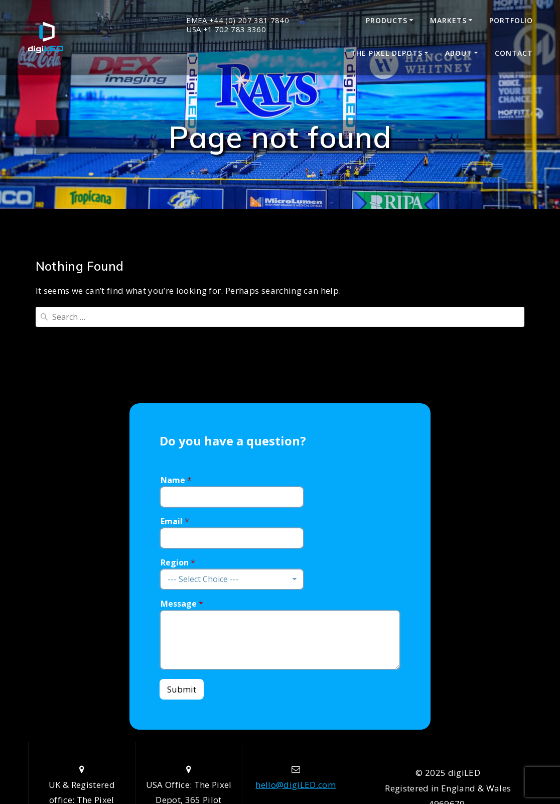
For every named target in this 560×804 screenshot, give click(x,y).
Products (386, 20)
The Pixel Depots (387, 53)
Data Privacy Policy (448, 749)
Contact (514, 53)
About (458, 53)
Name (176, 395)
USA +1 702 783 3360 (225, 29)
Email (175, 436)
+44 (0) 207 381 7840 (295, 745)
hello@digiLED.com (295, 699)
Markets (448, 20)
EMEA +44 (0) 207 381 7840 (237, 20)
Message (182, 518)
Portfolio (511, 20)
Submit (181, 604)
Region (178, 477)
